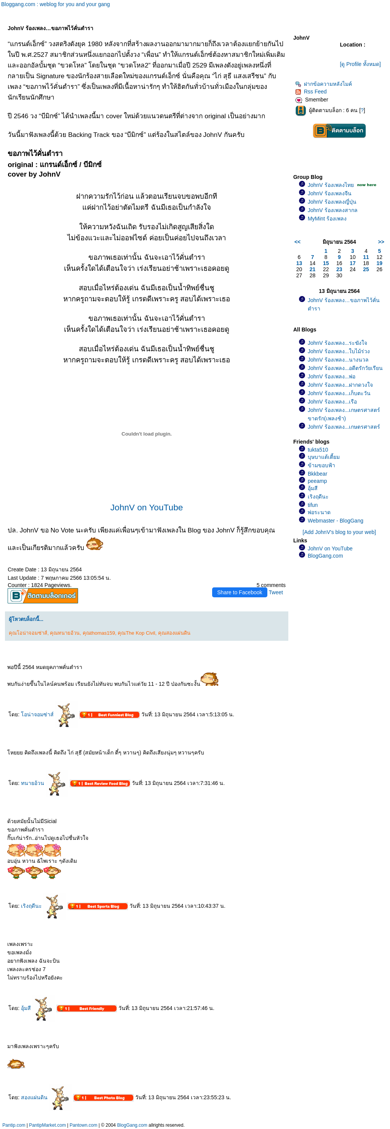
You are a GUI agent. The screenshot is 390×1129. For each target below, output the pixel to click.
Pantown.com (84, 1125)
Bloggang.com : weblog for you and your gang (55, 4)
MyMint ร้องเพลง (327, 219)
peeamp (317, 481)
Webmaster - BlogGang (335, 521)
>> (381, 242)
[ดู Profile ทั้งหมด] (360, 64)
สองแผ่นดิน (46, 1097)
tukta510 (318, 450)
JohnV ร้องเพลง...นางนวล (338, 360)
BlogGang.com (325, 556)
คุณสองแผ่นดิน (174, 633)
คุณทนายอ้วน (65, 633)
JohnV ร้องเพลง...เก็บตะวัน (339, 393)
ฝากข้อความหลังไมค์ (323, 84)
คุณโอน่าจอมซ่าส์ (28, 633)
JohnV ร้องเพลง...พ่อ (331, 376)
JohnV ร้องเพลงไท (331, 185)
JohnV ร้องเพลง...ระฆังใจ (337, 343)
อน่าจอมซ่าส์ (49, 714)
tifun (313, 505)
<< (297, 242)
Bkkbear (317, 474)
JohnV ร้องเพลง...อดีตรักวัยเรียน (345, 368)
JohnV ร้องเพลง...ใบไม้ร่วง (339, 351)
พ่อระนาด (319, 512)
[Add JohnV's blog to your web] (339, 532)
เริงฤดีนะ (43, 906)
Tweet (276, 592)
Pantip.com (13, 1125)
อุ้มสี (38, 1008)
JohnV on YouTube (146, 507)
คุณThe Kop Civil (136, 633)
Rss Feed (311, 91)
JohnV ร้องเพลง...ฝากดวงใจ (340, 385)
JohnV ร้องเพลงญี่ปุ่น (332, 202)
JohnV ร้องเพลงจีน (330, 193)
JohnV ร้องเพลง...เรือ (332, 402)
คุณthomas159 (99, 633)
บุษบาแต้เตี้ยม (324, 457)
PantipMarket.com (47, 1125)
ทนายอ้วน (44, 783)
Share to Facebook (239, 592)
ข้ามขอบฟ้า (321, 465)
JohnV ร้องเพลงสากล (333, 210)
